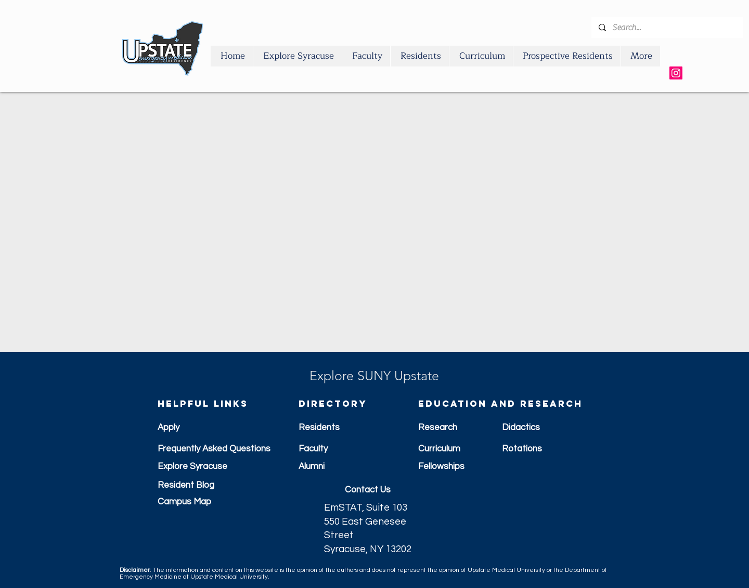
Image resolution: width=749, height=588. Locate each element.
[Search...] (666, 27)
